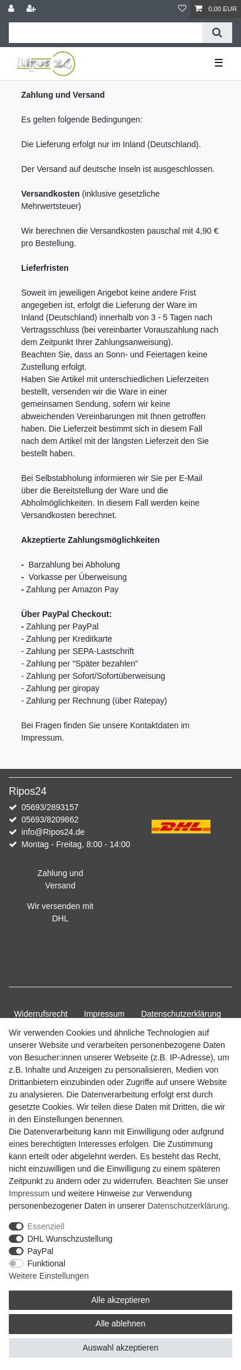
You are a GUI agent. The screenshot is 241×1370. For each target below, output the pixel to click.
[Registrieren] (32, 9)
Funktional (47, 1263)
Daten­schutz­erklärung (181, 1014)
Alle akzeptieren (120, 1300)
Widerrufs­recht (41, 1014)
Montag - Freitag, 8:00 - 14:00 (75, 844)
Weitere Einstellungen (49, 1276)
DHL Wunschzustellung (70, 1238)
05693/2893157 (49, 807)
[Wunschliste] (182, 9)
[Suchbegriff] (105, 32)
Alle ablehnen (121, 1323)
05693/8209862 (49, 819)
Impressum (104, 1014)
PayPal (40, 1251)
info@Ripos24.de (53, 832)
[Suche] (217, 32)
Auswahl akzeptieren (120, 1347)
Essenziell (46, 1226)
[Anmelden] (12, 9)
